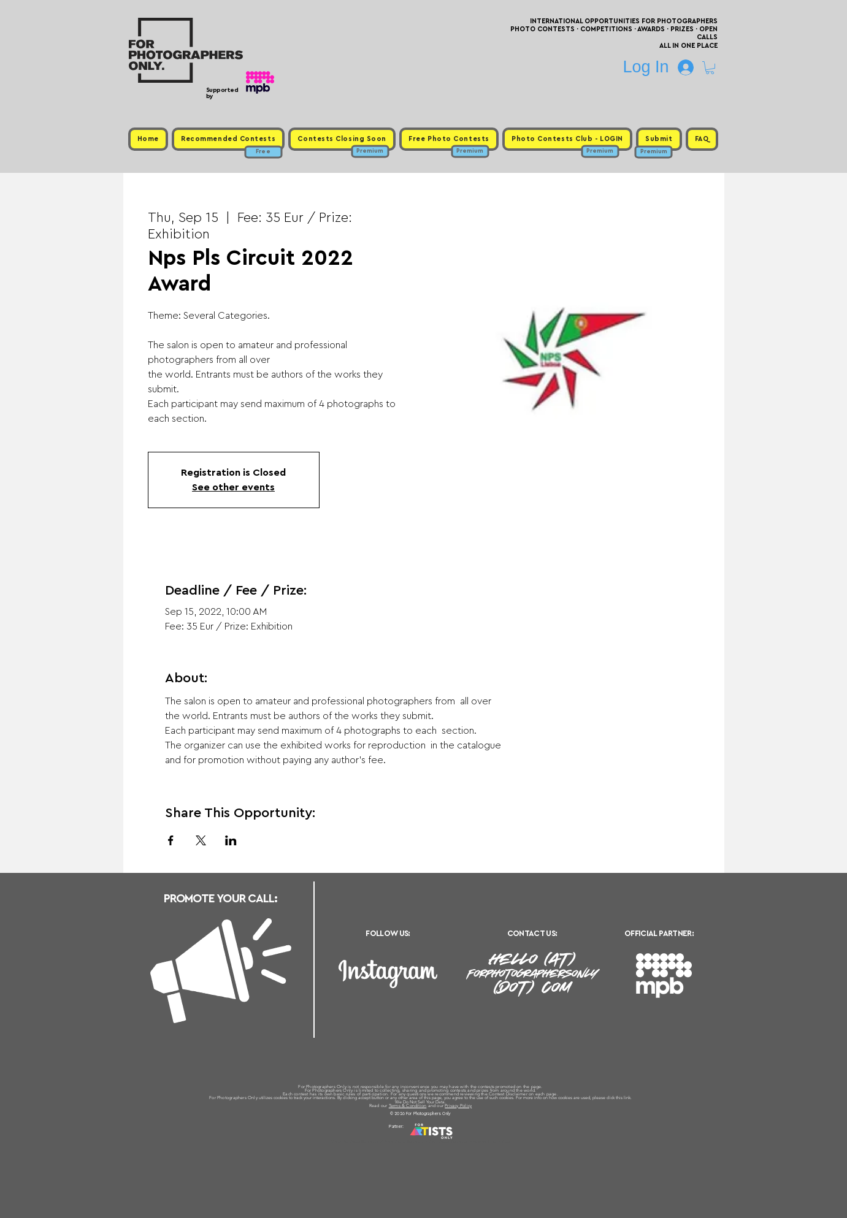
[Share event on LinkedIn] (231, 840)
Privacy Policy (458, 1105)
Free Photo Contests (404, 1141)
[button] (710, 67)
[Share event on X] (201, 840)
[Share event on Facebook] (171, 840)
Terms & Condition (408, 1105)
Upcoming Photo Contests (355, 1141)
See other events (233, 487)
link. (628, 1097)
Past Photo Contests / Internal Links (463, 1141)
